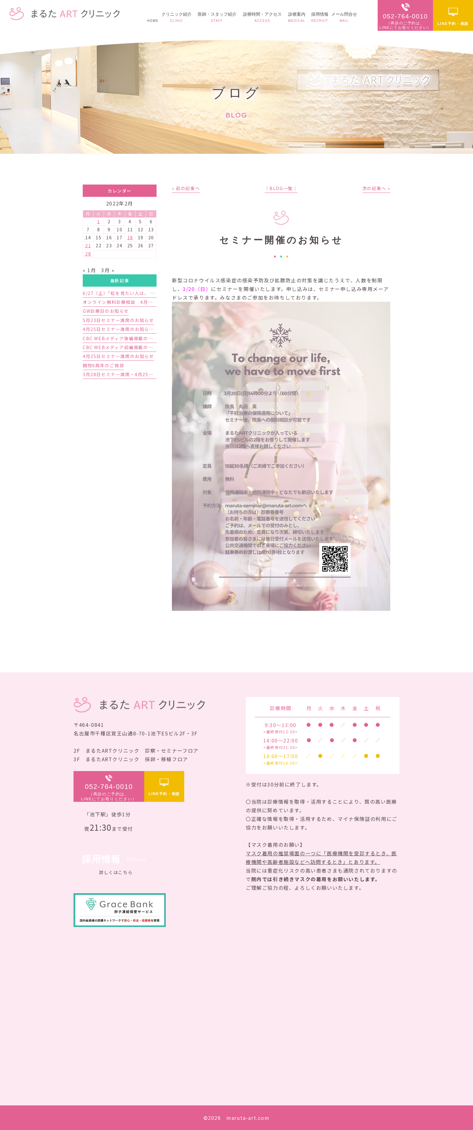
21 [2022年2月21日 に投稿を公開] (88, 245)
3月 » (107, 270)
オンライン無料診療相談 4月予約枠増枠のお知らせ (139, 302)
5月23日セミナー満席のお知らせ (118, 320)
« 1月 (89, 270)
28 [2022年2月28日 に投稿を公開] (88, 254)
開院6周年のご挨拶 (103, 365)
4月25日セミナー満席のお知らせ (118, 356)
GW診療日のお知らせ (106, 311)
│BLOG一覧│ (281, 188)
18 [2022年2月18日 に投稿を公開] (130, 237)
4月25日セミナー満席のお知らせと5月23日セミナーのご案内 (149, 329)
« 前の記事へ (186, 188)
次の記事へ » (376, 188)
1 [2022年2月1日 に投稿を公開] (98, 221)
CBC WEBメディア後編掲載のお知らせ (125, 338)
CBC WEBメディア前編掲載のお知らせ (125, 347)
